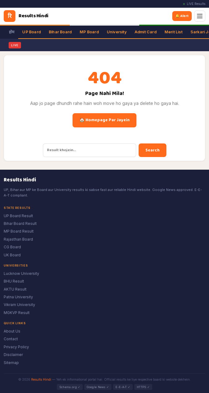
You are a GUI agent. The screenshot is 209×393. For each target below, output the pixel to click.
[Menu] (199, 16)
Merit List (173, 32)
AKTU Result (15, 289)
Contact (11, 339)
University (117, 32)
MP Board (89, 32)
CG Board (12, 247)
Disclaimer (13, 354)
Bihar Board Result (20, 223)
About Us (12, 331)
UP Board (31, 32)
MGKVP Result (17, 312)
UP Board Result (18, 215)
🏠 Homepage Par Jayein (104, 120)
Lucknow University (21, 273)
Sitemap (11, 362)
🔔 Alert (183, 16)
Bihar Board (60, 32)
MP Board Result (19, 231)
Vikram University (19, 304)
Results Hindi (41, 379)
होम (11, 32)
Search (152, 150)
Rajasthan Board (18, 239)
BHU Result (14, 281)
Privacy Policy (16, 347)
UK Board (12, 255)
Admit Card (146, 32)
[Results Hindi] (26, 16)
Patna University (18, 297)
